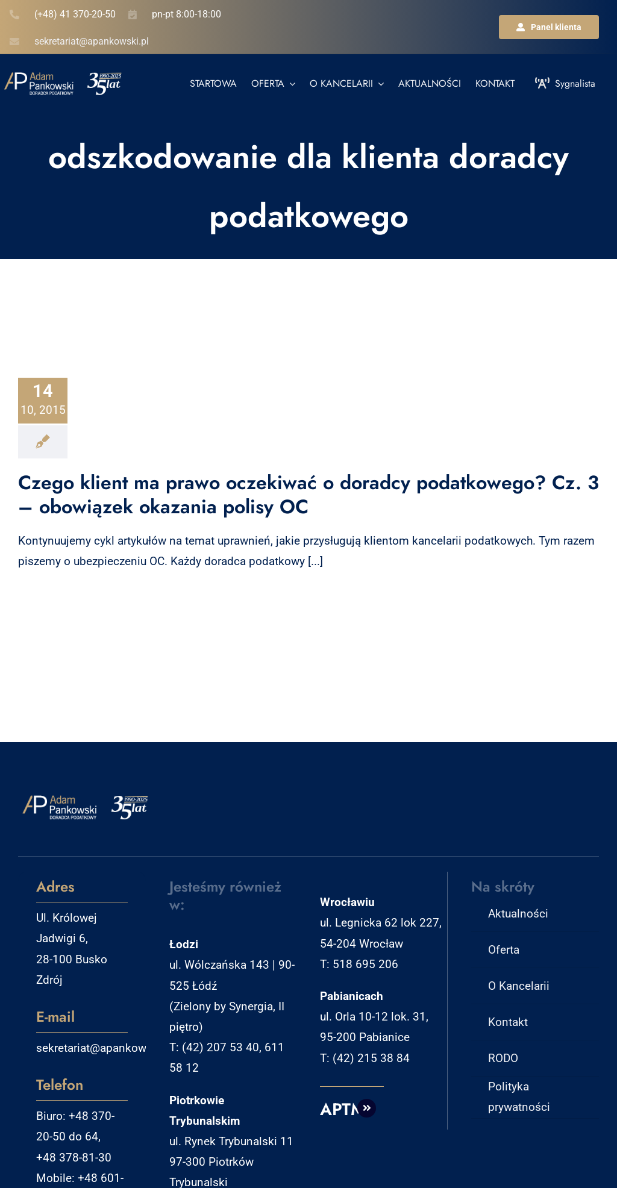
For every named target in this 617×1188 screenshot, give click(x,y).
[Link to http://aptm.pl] (367, 1108)
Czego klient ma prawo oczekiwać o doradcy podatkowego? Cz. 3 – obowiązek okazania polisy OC (308, 495)
